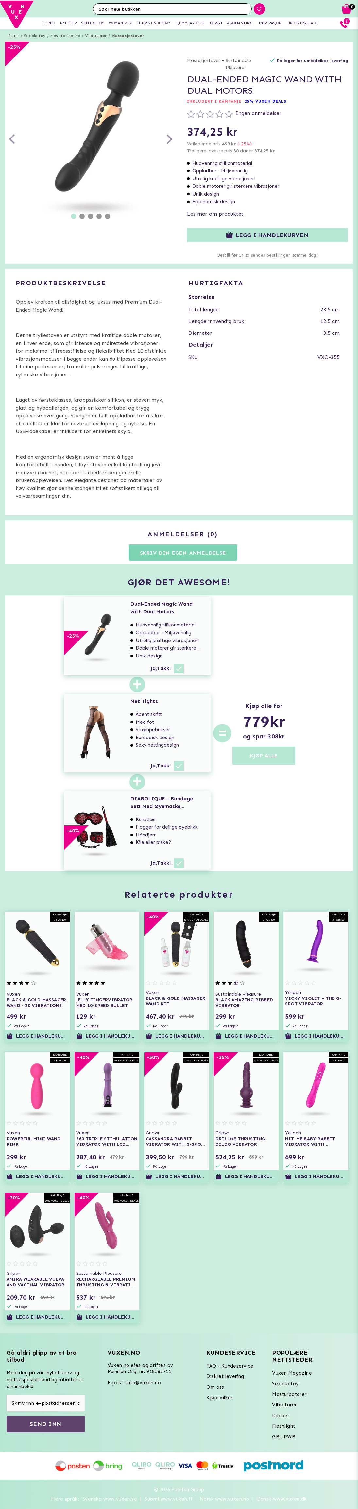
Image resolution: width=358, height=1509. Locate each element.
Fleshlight (283, 1426)
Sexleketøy (34, 35)
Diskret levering (225, 1376)
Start (13, 35)
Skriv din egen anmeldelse (183, 553)
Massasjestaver (128, 35)
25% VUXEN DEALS (266, 101)
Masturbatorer (289, 1394)
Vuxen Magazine (292, 1373)
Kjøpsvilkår (219, 1398)
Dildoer (280, 1416)
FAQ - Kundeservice (229, 1366)
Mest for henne (65, 35)
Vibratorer (96, 35)
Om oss (215, 1387)
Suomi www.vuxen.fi (168, 1499)
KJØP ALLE (264, 756)
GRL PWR (283, 1437)
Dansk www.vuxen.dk (282, 1499)
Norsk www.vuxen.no (224, 1499)
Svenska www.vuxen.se (109, 1499)
